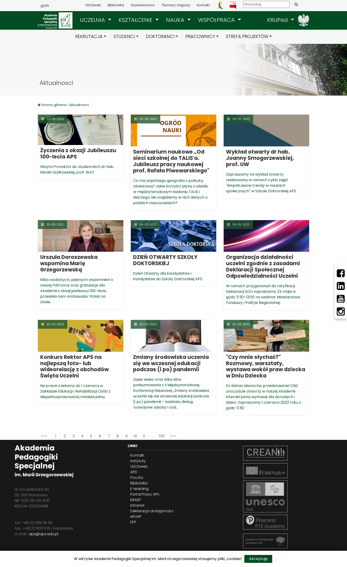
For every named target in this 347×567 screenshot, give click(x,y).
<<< (44, 436)
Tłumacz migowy (175, 5)
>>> (173, 436)
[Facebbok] (341, 273)
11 (144, 436)
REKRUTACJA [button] (89, 36)
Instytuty (138, 461)
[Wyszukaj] (266, 4)
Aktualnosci (79, 105)
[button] (95, 20)
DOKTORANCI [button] (160, 36)
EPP (133, 522)
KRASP (135, 500)
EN (44, 5)
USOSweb (93, 5)
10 (135, 436)
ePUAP (135, 516)
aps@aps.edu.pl (43, 534)
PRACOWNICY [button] (200, 36)
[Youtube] (341, 298)
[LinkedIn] (341, 286)
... (153, 436)
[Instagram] (341, 311)
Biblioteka (116, 5)
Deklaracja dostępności (151, 511)
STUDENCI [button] (124, 36)
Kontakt (203, 5)
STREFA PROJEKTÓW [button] (247, 36)
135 (161, 436)
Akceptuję (258, 558)
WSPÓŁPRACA (217, 20)
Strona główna (54, 105)
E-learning (139, 488)
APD (133, 472)
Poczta (136, 477)
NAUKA (176, 20)
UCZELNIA (93, 20)
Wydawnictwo (143, 5)
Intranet (137, 505)
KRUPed (278, 20)
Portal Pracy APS (144, 494)
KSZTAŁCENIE (136, 20)
